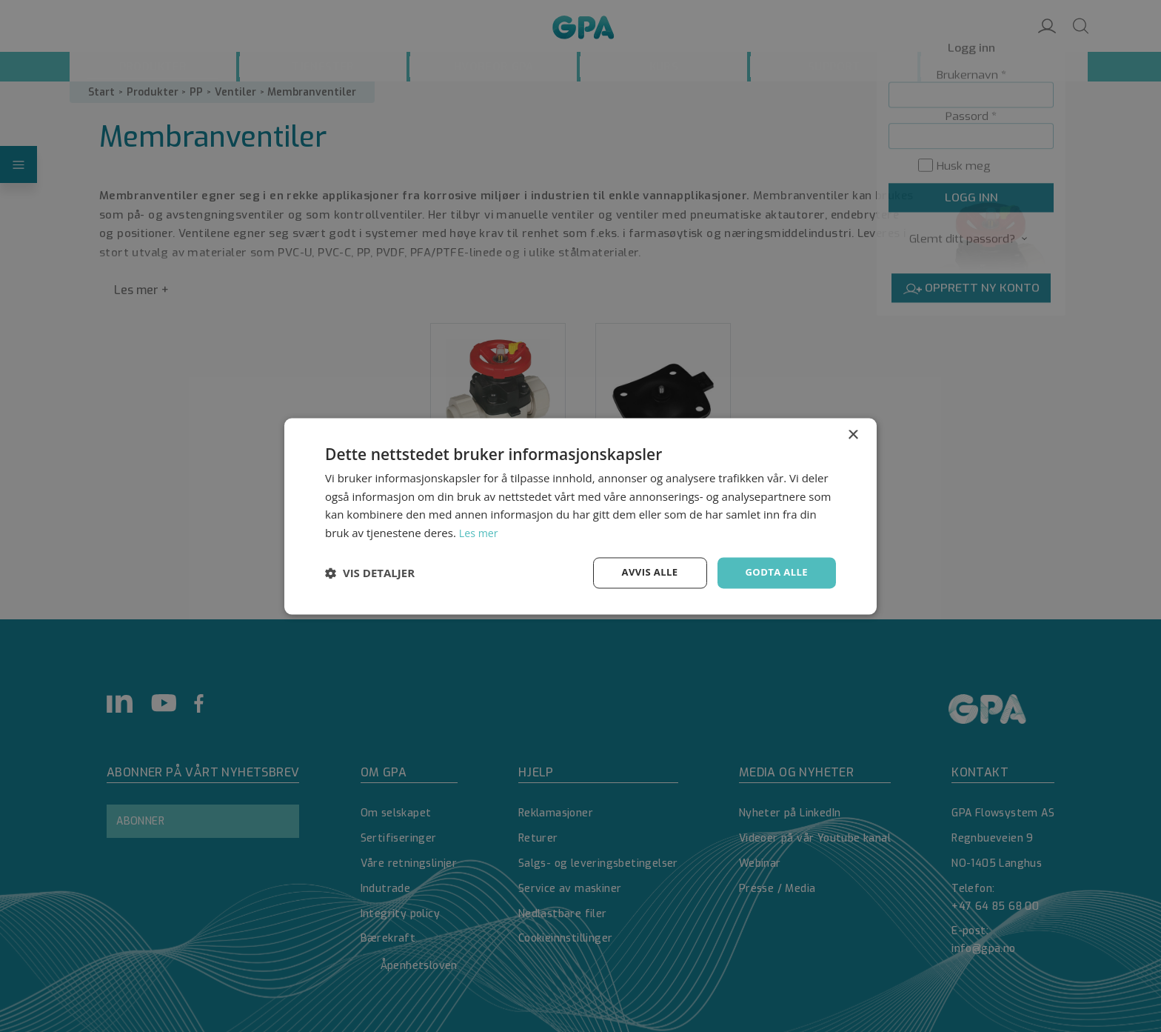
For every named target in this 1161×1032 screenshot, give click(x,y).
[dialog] (580, 516)
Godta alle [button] (774, 572)
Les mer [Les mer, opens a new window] (480, 532)
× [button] (852, 433)
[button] (370, 572)
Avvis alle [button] (643, 572)
